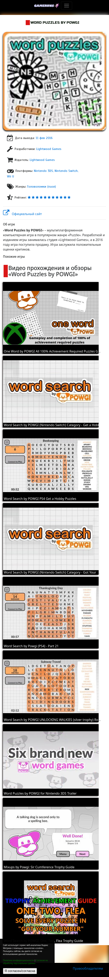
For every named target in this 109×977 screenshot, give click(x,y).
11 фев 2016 (44, 138)
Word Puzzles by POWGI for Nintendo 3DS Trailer (40, 793)
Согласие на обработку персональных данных (25, 962)
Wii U (10, 176)
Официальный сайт (22, 214)
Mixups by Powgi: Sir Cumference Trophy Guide (39, 867)
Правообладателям (88, 968)
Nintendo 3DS (43, 171)
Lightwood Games (48, 149)
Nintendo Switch (66, 171)
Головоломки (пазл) (41, 187)
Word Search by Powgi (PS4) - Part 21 (31, 646)
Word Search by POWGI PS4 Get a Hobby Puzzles (40, 498)
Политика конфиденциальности (18, 960)
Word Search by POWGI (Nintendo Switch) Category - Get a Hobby (53, 425)
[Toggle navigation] (66, 6)
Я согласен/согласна (20, 971)
